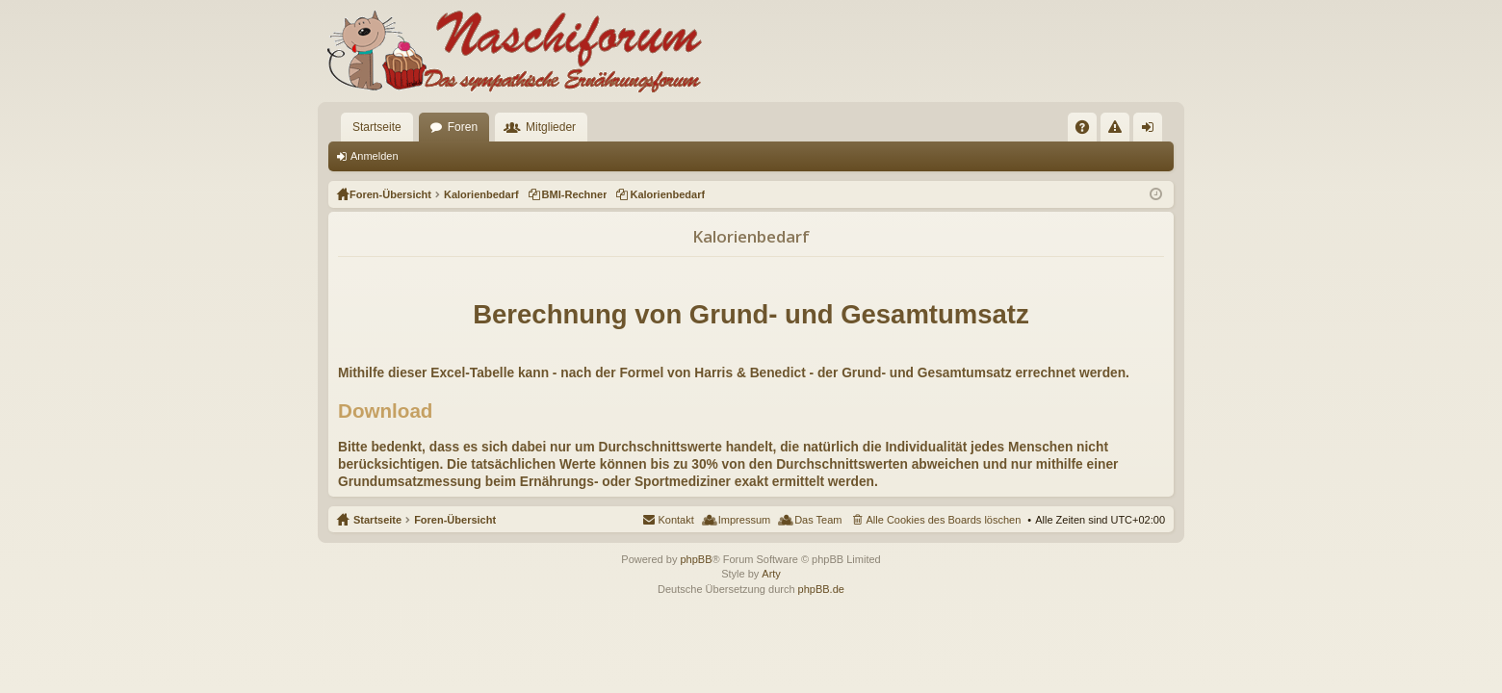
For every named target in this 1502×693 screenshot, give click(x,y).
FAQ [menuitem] (1088, 130)
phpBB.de (821, 589)
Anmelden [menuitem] (1152, 130)
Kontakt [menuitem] (675, 520)
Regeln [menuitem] (1119, 130)
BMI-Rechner (575, 194)
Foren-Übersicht (455, 520)
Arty (771, 573)
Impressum (744, 520)
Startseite (376, 127)
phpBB (696, 559)
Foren (463, 127)
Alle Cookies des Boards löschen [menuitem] (944, 520)
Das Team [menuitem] (818, 520)
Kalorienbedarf (667, 194)
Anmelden (374, 156)
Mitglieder (551, 127)
